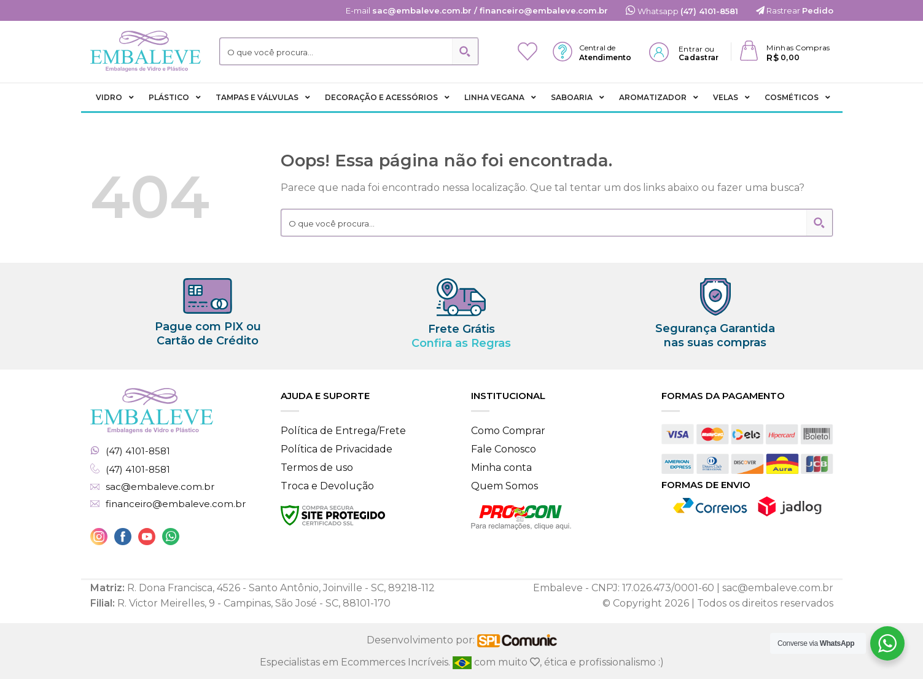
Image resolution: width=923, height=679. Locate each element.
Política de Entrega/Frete (343, 431)
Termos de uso (317, 467)
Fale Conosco (503, 449)
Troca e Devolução (327, 486)
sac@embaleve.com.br (160, 486)
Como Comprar (508, 431)
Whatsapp (682, 11)
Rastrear (794, 10)
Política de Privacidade (336, 449)
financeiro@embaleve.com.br (176, 504)
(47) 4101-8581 (138, 451)
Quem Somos (504, 486)
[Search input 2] (336, 51)
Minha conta (501, 467)
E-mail (477, 10)
